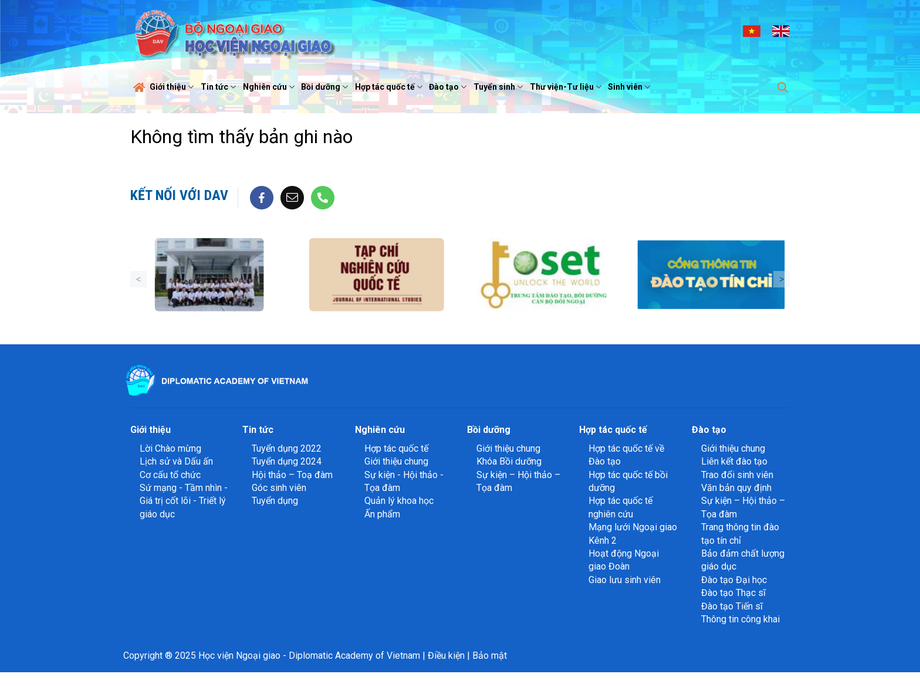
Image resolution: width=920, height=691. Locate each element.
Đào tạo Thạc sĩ (733, 592)
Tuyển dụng (275, 500)
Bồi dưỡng (326, 87)
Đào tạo (449, 87)
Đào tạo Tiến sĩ (732, 606)
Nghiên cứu (270, 87)
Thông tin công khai (740, 619)
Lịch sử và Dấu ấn (176, 461)
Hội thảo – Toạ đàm (292, 474)
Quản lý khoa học (399, 500)
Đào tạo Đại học (734, 579)
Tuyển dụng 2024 (287, 461)
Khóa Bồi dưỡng (509, 461)
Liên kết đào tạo (734, 461)
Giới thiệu (173, 87)
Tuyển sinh (499, 87)
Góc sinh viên (279, 487)
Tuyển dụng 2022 (287, 448)
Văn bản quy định (736, 487)
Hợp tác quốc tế (390, 87)
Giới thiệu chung (396, 461)
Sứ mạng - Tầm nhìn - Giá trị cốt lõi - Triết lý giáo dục (184, 501)
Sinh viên (630, 87)
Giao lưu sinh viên (624, 579)
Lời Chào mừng (170, 448)
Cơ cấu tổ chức (170, 474)
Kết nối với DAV (179, 195)
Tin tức (220, 87)
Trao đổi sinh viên (737, 474)
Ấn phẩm (382, 514)
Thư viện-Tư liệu (567, 87)
